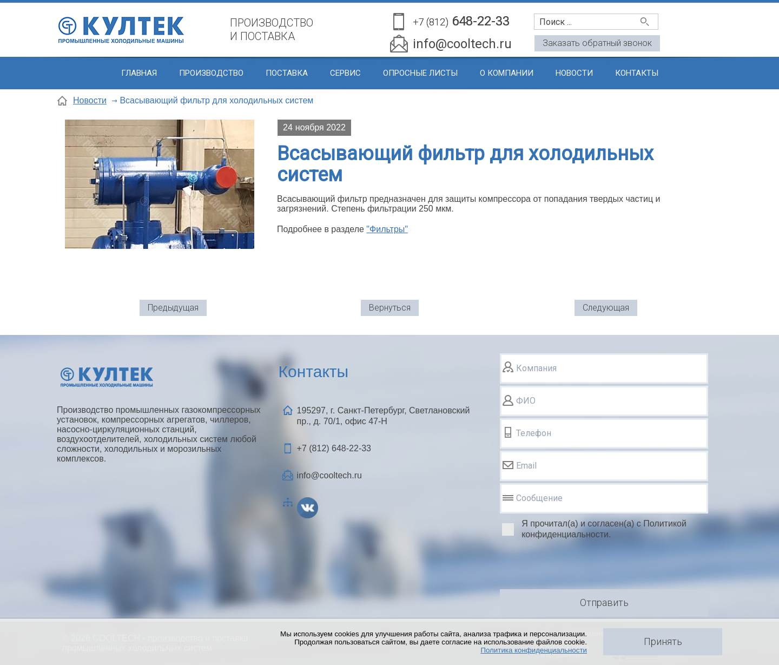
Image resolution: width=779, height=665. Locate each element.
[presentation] (582, 566)
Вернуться (390, 307)
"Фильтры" (387, 229)
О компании (506, 73)
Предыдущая (173, 307)
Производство (211, 73)
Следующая (606, 307)
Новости (574, 73)
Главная (139, 73)
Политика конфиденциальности (533, 650)
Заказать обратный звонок (597, 43)
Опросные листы (420, 73)
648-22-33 (461, 22)
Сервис (345, 73)
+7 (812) (334, 448)
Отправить (604, 602)
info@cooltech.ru (462, 43)
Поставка (287, 73)
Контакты (636, 73)
